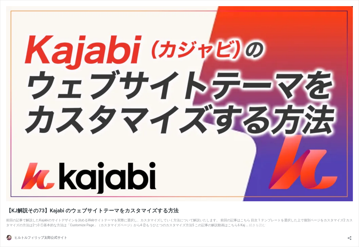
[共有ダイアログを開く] (349, 236)
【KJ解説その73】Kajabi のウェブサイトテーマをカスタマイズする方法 (92, 211)
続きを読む (257, 225)
